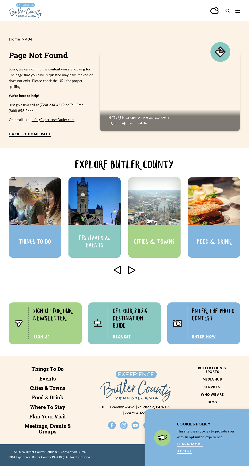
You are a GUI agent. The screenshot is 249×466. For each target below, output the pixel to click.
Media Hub (212, 379)
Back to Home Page (30, 134)
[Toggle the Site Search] (227, 10)
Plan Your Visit (47, 416)
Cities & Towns (47, 388)
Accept (184, 451)
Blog (212, 402)
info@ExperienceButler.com (53, 119)
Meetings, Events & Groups (48, 429)
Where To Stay (47, 407)
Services (212, 387)
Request (122, 336)
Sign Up (42, 336)
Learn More (190, 444)
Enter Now (204, 336)
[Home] (39, 10)
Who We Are (212, 394)
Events (47, 378)
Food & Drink (47, 397)
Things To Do (48, 369)
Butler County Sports (212, 370)
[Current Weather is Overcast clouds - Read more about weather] (215, 11)
